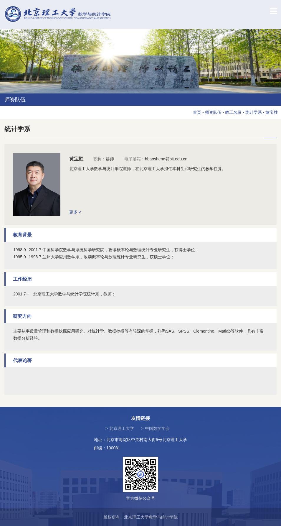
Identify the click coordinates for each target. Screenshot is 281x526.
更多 (75, 212)
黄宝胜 (271, 112)
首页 (197, 112)
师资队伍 (213, 112)
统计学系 (253, 112)
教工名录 (233, 112)
